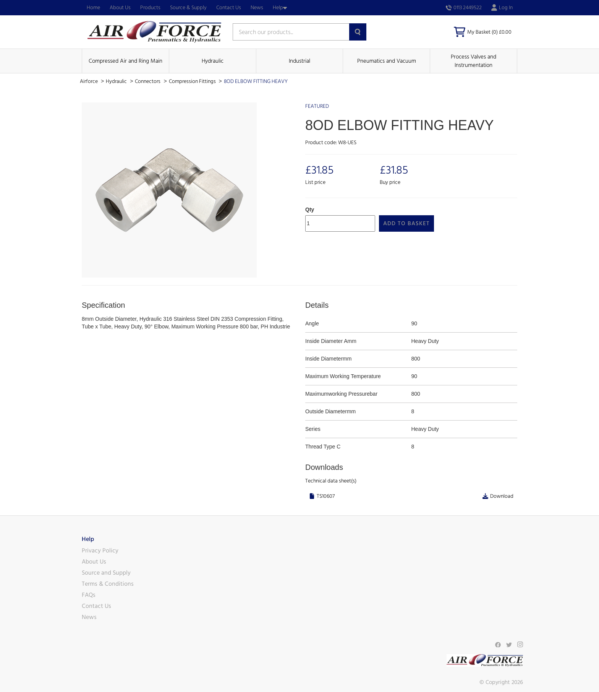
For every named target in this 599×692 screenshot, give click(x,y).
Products (150, 7)
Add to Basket (406, 223)
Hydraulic (212, 61)
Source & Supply (188, 7)
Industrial (299, 61)
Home (93, 7)
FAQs (89, 595)
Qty (309, 209)
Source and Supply (106, 573)
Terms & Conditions (108, 584)
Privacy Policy (100, 550)
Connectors (148, 81)
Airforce (89, 81)
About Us (120, 7)
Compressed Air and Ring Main (125, 61)
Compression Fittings (193, 81)
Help (280, 7)
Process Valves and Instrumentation (473, 61)
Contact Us (228, 7)
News (257, 7)
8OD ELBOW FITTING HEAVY (256, 81)
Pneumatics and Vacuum (386, 61)
